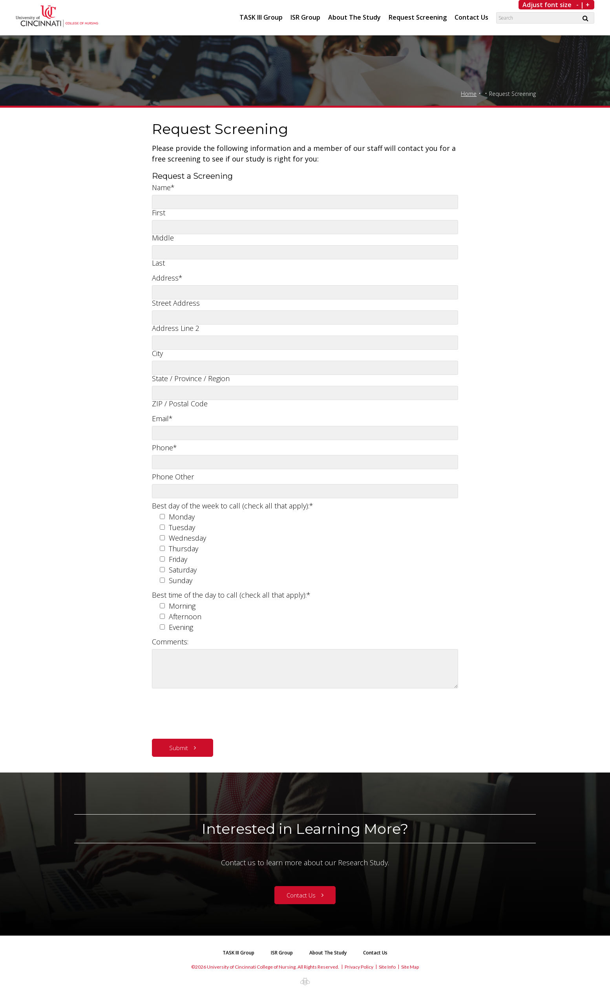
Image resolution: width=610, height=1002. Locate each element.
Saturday (183, 569)
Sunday (180, 580)
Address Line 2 (175, 328)
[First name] (305, 202)
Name (163, 187)
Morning (182, 605)
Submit (178, 748)
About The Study (354, 17)
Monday (182, 516)
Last (158, 262)
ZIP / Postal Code (180, 403)
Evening (181, 627)
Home (469, 93)
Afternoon (185, 616)
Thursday (183, 548)
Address (167, 277)
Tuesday (182, 527)
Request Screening (418, 17)
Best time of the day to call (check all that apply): (231, 594)
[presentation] (211, 711)
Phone (164, 447)
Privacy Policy (359, 967)
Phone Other (173, 476)
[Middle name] (305, 227)
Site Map (410, 967)
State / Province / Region (191, 378)
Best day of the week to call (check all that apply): (232, 505)
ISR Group (305, 17)
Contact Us (471, 17)
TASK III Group (261, 17)
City (157, 353)
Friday (178, 559)
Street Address (176, 302)
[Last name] (305, 252)
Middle (163, 237)
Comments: (170, 641)
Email (162, 418)
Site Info (387, 967)
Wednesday (187, 537)
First (158, 212)
